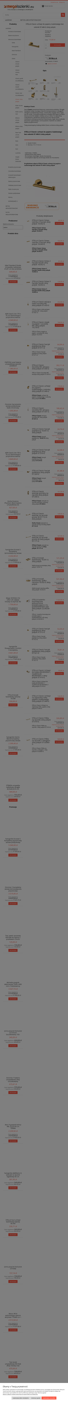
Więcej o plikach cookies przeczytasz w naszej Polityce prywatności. (20, 1394)
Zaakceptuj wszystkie (49, 1398)
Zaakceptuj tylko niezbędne (21, 1398)
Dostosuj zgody (35, 1398)
